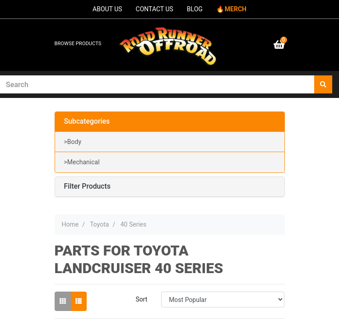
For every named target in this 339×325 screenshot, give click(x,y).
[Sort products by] (222, 299)
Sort (141, 299)
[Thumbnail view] (63, 301)
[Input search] (157, 84)
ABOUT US (107, 9)
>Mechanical (82, 162)
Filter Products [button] (87, 186)
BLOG (195, 9)
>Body (73, 141)
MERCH (235, 9)
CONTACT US (154, 9)
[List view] (78, 301)
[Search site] (323, 84)
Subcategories (87, 121)
